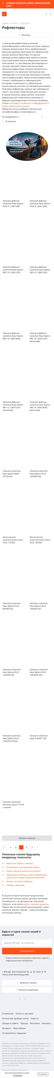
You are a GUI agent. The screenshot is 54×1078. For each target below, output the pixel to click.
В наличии (11, 121)
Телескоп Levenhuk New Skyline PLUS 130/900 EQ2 (38, 474)
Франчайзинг (19, 1028)
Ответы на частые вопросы (19, 881)
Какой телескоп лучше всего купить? (23, 871)
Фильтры (26, 35)
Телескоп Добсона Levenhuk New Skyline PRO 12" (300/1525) (40, 270)
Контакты (46, 1023)
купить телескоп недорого (36, 904)
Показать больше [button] (27, 838)
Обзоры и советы (10, 1023)
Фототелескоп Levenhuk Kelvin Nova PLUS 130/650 (40, 540)
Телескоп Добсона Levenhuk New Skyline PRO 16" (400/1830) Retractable (40, 406)
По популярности (10, 117)
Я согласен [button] (43, 1074)
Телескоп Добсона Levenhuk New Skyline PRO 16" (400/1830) (13, 336)
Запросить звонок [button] (28, 982)
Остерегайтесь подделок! (14, 1033)
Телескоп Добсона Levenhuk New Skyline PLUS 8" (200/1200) (40, 203)
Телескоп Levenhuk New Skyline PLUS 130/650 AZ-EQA (11, 738)
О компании (8, 1013)
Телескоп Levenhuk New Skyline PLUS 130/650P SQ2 (38, 672)
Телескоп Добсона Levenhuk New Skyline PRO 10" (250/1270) (13, 270)
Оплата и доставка (24, 1013)
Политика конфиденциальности (14, 1070)
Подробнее (17, 1075)
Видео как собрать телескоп (19, 863)
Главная (5, 23)
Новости (35, 1018)
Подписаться (27, 950)
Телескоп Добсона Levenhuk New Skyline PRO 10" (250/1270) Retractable (40, 337)
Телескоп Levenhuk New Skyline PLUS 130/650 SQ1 (38, 606)
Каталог (14, 23)
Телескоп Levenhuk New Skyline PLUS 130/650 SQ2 (11, 672)
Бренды (24, 1023)
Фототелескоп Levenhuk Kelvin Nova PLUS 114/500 (13, 540)
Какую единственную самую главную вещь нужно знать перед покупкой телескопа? (26, 876)
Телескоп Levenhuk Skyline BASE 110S (38, 737)
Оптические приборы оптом (15, 1018)
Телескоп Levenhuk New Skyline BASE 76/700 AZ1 (11, 474)
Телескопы (24, 23)
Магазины (35, 1023)
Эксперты (6, 1028)
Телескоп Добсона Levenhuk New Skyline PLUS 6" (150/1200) (13, 203)
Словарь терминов (15, 885)
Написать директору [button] (28, 989)
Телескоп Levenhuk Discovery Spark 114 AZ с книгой (13, 805)
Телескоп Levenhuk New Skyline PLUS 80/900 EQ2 (11, 606)
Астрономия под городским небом (22, 867)
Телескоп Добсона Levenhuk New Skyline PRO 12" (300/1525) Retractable (13, 406)
